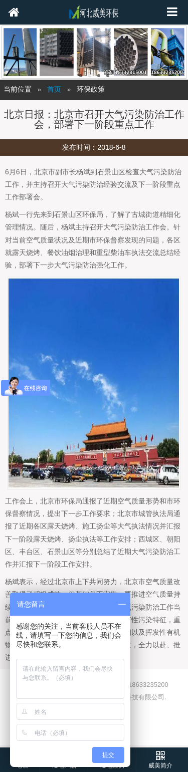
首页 (54, 89)
